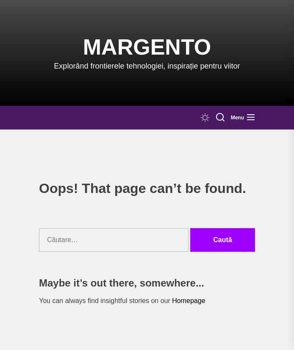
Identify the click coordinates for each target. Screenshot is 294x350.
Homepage (188, 300)
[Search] (220, 117)
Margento (147, 47)
